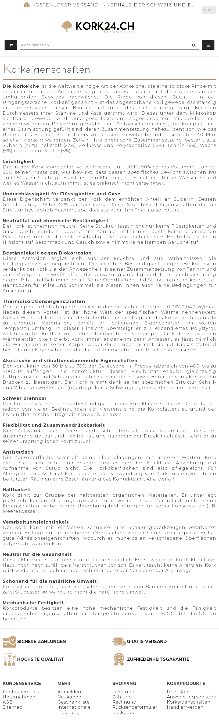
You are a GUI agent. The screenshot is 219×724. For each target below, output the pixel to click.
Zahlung (122, 697)
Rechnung (124, 702)
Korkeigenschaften (188, 702)
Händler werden (185, 707)
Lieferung (123, 691)
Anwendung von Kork (191, 697)
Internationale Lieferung (74, 710)
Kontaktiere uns (21, 691)
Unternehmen (19, 697)
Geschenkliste (73, 702)
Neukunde (69, 697)
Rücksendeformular (134, 707)
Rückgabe (123, 712)
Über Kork (178, 691)
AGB (7, 702)
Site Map (13, 707)
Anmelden (69, 691)
